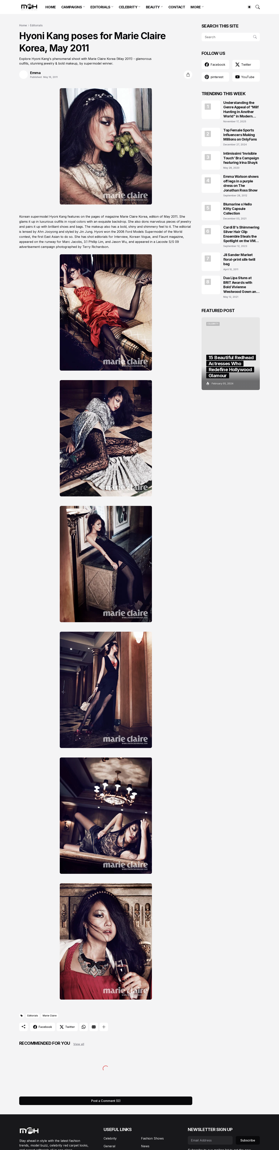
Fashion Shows (152, 1138)
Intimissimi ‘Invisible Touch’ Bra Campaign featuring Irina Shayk (241, 158)
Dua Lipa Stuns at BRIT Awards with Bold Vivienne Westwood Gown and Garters (240, 285)
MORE (196, 7)
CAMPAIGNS (71, 7)
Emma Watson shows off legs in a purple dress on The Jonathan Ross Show (240, 183)
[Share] (188, 74)
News (145, 1146)
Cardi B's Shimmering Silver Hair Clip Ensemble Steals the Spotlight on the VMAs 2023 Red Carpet (241, 234)
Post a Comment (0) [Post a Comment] (105, 1101)
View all (78, 1044)
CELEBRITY (128, 7)
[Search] (256, 7)
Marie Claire (50, 1015)
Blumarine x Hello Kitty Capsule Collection (237, 208)
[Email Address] (210, 1140)
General (109, 1146)
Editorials (36, 25)
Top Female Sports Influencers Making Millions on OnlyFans (240, 134)
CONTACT (176, 7)
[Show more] (104, 1027)
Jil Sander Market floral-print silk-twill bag (239, 259)
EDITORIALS (100, 7)
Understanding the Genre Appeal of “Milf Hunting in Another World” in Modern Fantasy (241, 110)
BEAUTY (153, 7)
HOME (50, 7)
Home (23, 25)
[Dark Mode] (247, 7)
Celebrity (110, 1138)
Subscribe (247, 1140)
